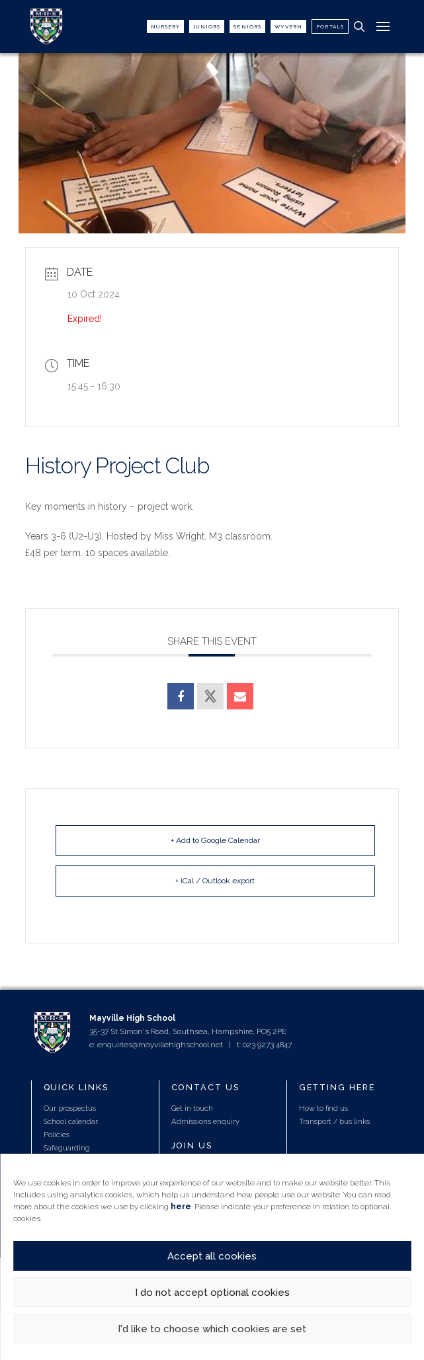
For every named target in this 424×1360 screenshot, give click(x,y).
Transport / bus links (334, 1121)
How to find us (323, 1108)
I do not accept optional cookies (212, 1293)
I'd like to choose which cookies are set (212, 1329)
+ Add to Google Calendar (215, 840)
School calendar (71, 1121)
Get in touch (192, 1108)
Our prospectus (70, 1108)
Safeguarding (67, 1147)
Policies (56, 1134)
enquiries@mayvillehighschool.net (160, 1044)
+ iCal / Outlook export (215, 880)
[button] (359, 26)
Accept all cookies (212, 1256)
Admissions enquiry (205, 1121)
